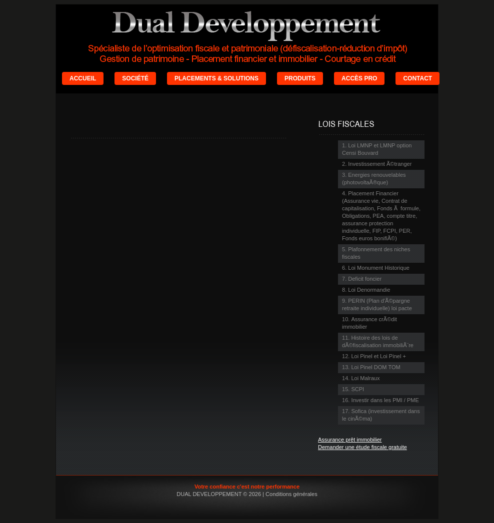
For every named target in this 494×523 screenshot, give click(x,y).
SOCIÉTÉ (135, 78)
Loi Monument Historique (379, 268)
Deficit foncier (365, 279)
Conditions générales (292, 494)
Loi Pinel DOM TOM (375, 367)
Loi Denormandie (369, 290)
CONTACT (417, 78)
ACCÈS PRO (359, 78)
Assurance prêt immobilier (350, 440)
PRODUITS (300, 78)
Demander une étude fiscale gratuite (362, 447)
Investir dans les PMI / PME (384, 400)
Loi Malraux (365, 378)
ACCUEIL (83, 78)
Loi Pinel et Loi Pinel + (378, 356)
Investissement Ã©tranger (380, 164)
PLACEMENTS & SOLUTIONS (216, 78)
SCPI (357, 389)
